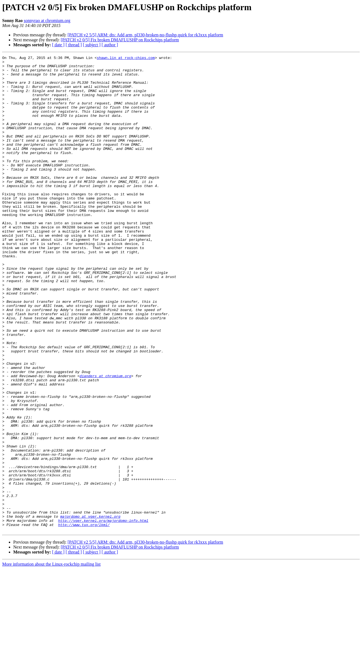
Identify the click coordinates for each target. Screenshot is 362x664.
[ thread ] (74, 44)
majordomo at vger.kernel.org (90, 608)
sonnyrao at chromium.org (47, 20)
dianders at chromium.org (105, 440)
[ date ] (58, 44)
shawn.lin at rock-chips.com (126, 58)
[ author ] (110, 44)
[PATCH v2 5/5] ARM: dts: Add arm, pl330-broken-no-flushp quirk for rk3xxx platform (145, 35)
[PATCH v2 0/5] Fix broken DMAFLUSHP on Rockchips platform (120, 39)
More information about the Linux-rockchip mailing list (51, 659)
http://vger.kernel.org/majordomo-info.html (103, 613)
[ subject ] (92, 44)
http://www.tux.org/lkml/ (84, 618)
